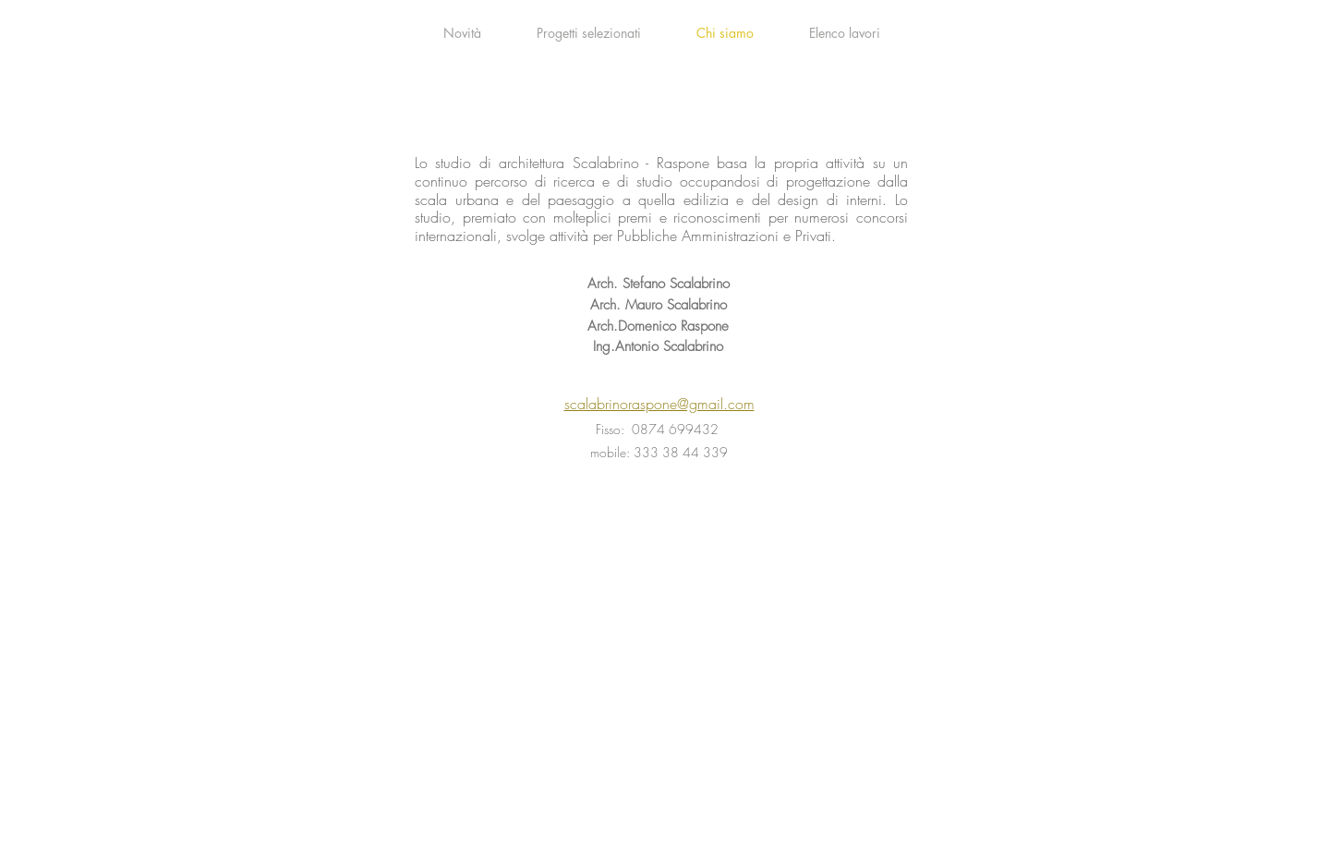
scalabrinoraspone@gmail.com (659, 404)
